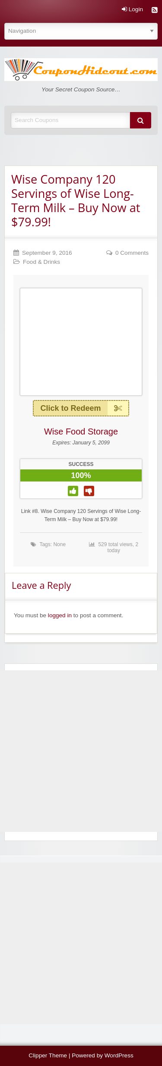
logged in (60, 615)
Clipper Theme (48, 1055)
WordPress (119, 1055)
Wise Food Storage (81, 431)
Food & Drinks (41, 262)
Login (132, 9)
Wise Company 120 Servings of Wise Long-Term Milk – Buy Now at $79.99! (75, 200)
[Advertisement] (81, 751)
